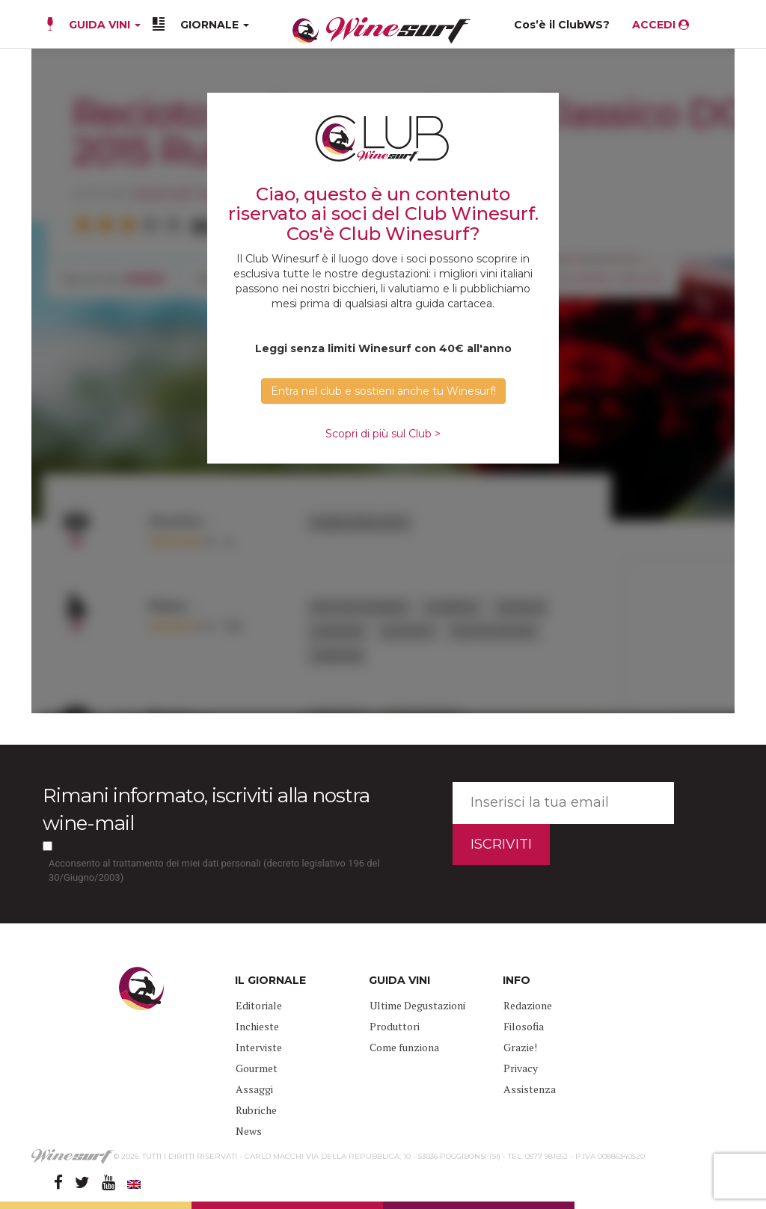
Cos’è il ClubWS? (562, 24)
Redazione (527, 1005)
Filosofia (523, 1026)
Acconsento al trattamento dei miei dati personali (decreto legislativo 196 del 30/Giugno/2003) (214, 870)
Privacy (520, 1068)
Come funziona (404, 1047)
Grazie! (520, 1047)
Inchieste (257, 1026)
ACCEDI (660, 24)
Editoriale (259, 1005)
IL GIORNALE (270, 980)
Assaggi (254, 1089)
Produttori (395, 1026)
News (249, 1131)
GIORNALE (214, 24)
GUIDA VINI (103, 24)
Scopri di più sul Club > (383, 433)
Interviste (259, 1047)
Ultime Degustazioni (417, 1005)
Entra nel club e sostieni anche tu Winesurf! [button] (383, 391)
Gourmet (257, 1068)
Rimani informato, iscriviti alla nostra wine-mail (206, 809)
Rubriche (256, 1110)
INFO (516, 980)
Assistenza (529, 1089)
